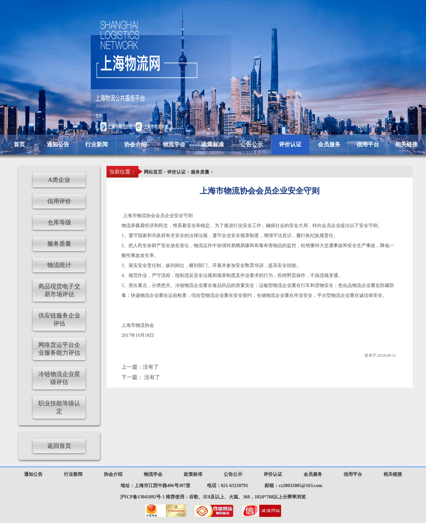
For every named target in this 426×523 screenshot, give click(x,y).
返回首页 (59, 446)
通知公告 (58, 144)
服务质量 (200, 172)
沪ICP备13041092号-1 (142, 496)
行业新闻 (96, 144)
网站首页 (153, 172)
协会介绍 (135, 144)
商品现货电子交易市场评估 (59, 290)
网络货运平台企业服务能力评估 (59, 348)
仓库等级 (59, 222)
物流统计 (59, 265)
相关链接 (406, 144)
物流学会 (174, 144)
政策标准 (212, 144)
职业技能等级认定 (59, 407)
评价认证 (290, 144)
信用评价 (59, 201)
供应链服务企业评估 (59, 319)
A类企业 (59, 180)
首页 (19, 144)
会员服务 (329, 144)
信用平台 (367, 144)
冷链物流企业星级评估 (59, 378)
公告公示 (251, 144)
